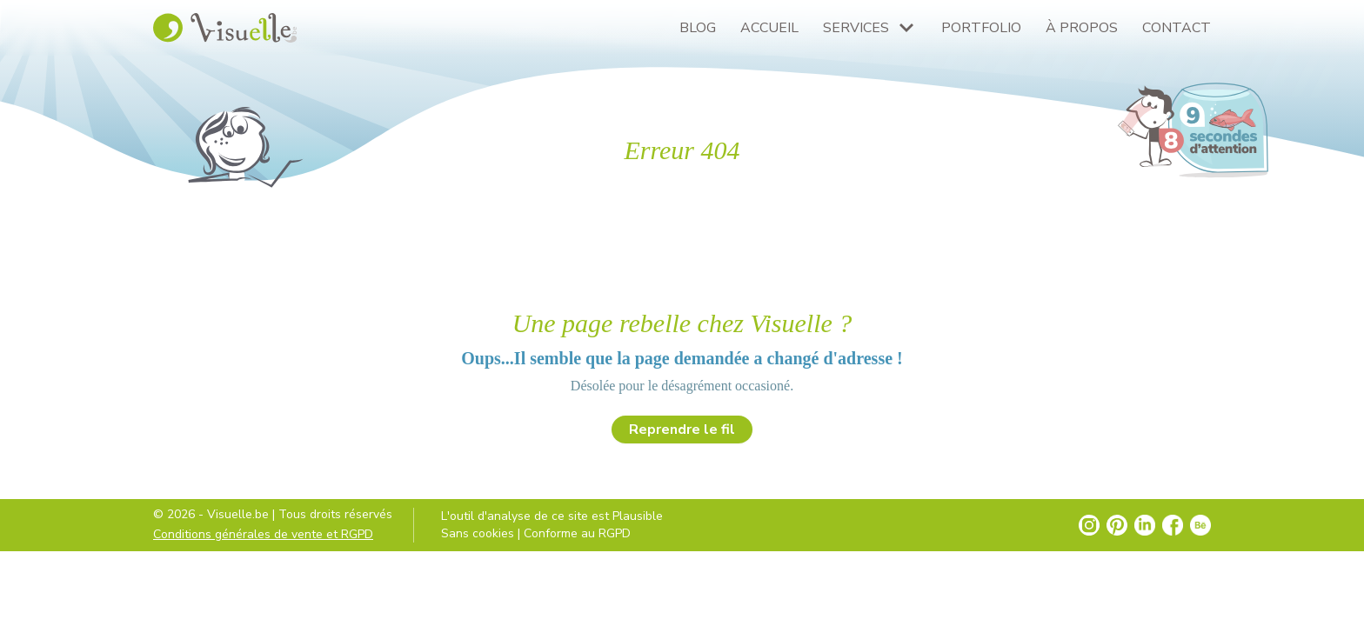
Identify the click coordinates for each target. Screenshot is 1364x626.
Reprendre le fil (682, 429)
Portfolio (981, 27)
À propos (1082, 27)
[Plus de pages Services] (906, 27)
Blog (697, 27)
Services (856, 27)
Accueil (769, 27)
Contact (1176, 27)
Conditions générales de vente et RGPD (263, 534)
